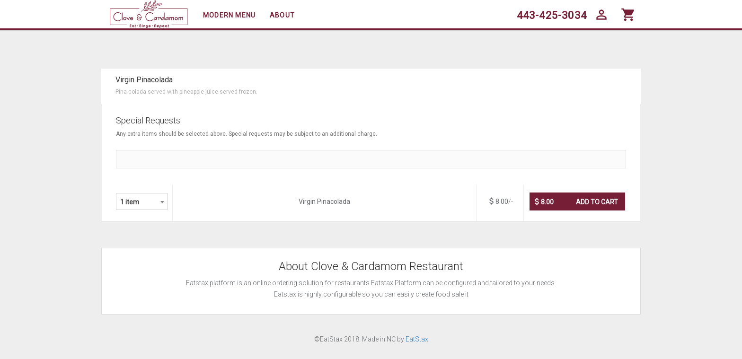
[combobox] (142, 201)
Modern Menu (229, 15)
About (282, 15)
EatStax (417, 339)
